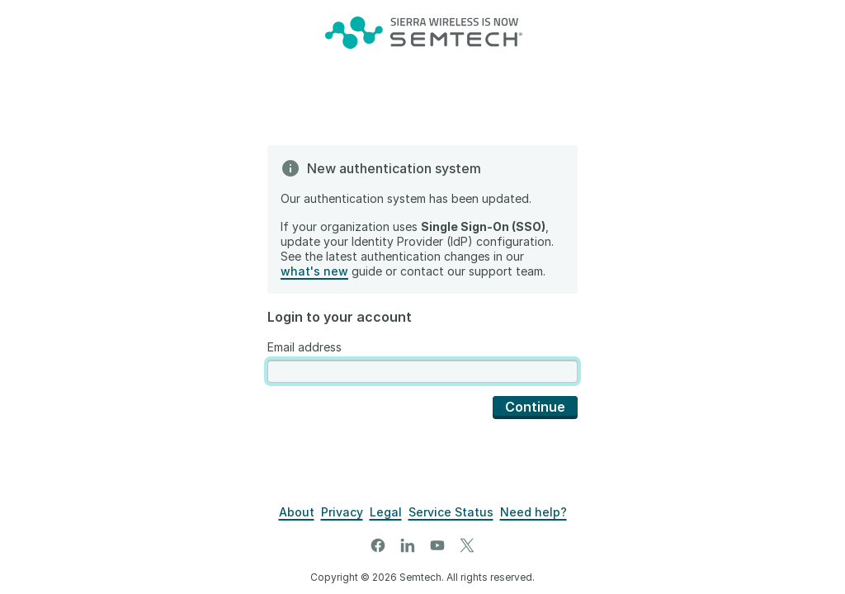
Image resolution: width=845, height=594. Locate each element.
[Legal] (386, 512)
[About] (296, 512)
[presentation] (422, 371)
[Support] (533, 512)
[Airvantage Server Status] (450, 512)
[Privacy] (342, 512)
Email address (304, 347)
